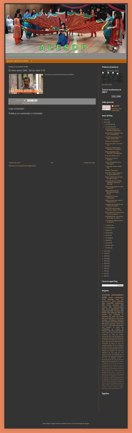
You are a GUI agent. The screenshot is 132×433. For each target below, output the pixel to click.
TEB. (105, 386)
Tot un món (113, 359)
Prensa (104, 307)
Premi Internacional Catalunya (115, 356)
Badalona (106, 363)
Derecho (121, 325)
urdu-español (111, 361)
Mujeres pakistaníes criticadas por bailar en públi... (113, 177)
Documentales (118, 307)
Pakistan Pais (119, 336)
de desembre (109, 124)
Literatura (106, 377)
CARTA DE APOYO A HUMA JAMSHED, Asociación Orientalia (113, 182)
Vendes (110, 386)
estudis (107, 323)
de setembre (109, 228)
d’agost (107, 230)
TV (103, 325)
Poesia (112, 341)
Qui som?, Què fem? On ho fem (17, 61)
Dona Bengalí (105, 368)
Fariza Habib (105, 332)
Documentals (26, 103)
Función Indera (117, 370)
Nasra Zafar (105, 341)
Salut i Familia (110, 384)
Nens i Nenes (116, 323)
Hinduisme (104, 374)
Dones (121, 316)
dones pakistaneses (113, 388)
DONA (104, 313)
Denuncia (120, 301)
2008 (105, 258)
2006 (105, 263)
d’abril (107, 240)
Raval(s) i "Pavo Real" (111, 170)
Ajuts (119, 331)
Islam (119, 350)
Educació (107, 322)
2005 (105, 266)
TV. (108, 325)
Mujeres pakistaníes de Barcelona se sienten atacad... (112, 192)
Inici (52, 163)
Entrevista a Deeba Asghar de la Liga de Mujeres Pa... (113, 173)
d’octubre (108, 225)
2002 (105, 273)
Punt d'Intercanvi (119, 345)
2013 (105, 119)
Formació (117, 311)
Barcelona (119, 341)
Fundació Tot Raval (113, 327)
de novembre (109, 127)
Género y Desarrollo (116, 372)
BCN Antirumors (108, 347)
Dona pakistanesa (112, 309)
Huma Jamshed (113, 305)
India (114, 374)
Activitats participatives (112, 295)
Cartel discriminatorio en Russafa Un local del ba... (113, 129)
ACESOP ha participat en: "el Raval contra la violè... (113, 137)
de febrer (108, 245)
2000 (105, 276)
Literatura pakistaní (107, 345)
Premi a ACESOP (106, 383)
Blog (116, 347)
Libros (113, 331)
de (106, 388)
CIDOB (120, 332)
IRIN (110, 374)
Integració (112, 350)
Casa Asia (118, 363)
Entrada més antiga (89, 163)
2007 (105, 261)
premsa (112, 338)
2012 (105, 122)
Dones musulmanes (115, 297)
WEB (113, 325)
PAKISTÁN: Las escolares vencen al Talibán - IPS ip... (113, 209)
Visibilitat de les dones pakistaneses (111, 197)
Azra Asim (113, 332)
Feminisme (109, 370)
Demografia (105, 343)
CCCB (112, 363)
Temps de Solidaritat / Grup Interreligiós (113, 163)
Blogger (87, 423)
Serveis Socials (119, 384)
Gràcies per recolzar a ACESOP (111, 159)
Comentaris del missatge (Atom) (26, 166)
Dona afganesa (113, 368)
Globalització (105, 372)
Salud (113, 316)
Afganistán (119, 338)
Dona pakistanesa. (110, 318)
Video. (115, 386)
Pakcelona (104, 352)
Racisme (106, 338)
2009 (105, 256)
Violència (114, 313)
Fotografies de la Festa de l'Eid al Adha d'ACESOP (114, 205)
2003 (105, 271)
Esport (121, 347)
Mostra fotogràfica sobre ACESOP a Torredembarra (113, 152)
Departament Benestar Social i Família (111, 366)
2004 (105, 268)
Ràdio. (103, 384)
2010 (105, 253)
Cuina (120, 365)
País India (114, 352)
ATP (118, 361)
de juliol (107, 233)
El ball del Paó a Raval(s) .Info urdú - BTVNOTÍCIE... (113, 133)
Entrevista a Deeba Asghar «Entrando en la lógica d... (113, 148)
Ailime (70, 423)
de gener (108, 248)
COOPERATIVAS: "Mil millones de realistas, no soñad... (114, 217)
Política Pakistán (118, 322)
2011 (105, 251)
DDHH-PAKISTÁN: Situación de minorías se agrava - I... (114, 213)
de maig (107, 238)
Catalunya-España (106, 365)
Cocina (114, 365)
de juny (107, 235)
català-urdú (106, 311)
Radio (113, 334)
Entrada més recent (14, 163)
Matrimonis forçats (116, 339)
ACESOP (116, 106)
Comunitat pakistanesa (114, 303)
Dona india (111, 336)
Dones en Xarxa (116, 343)
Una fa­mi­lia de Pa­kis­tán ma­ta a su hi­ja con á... (114, 221)
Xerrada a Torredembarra (112, 141)
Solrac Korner (108, 84)
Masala (117, 377)
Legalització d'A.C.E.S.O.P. (117, 375)
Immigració (33, 103)
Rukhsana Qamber (117, 383)
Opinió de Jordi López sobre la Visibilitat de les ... (114, 201)
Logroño (112, 377)
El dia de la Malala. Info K (112, 156)
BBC (122, 361)
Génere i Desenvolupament (111, 348)
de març (108, 243)
